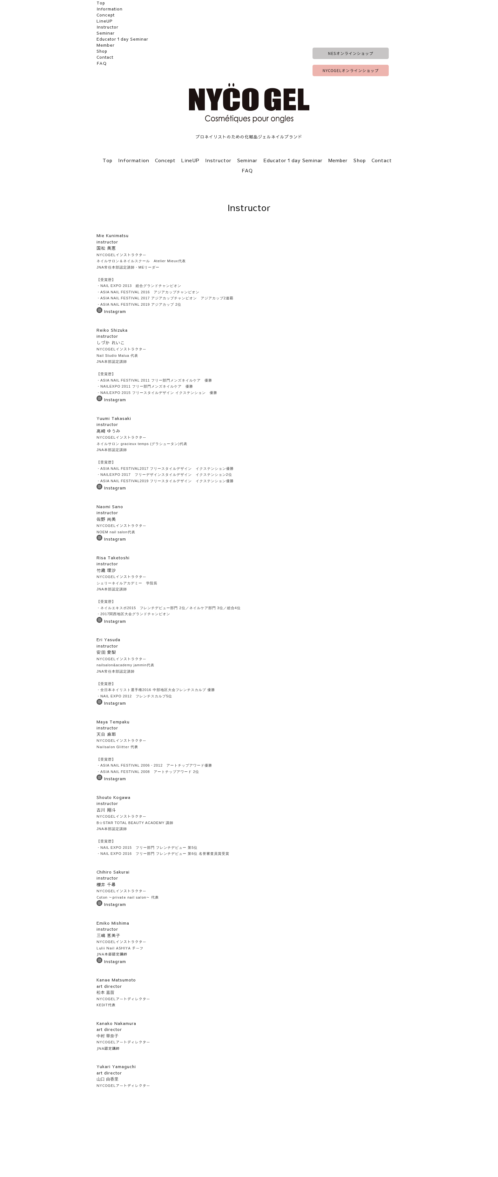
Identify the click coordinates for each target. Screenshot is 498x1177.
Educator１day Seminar (122, 39)
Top (101, 3)
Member (106, 45)
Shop (102, 51)
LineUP (105, 21)
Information (110, 9)
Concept (106, 15)
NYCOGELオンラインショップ (351, 70)
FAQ (102, 63)
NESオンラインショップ (351, 53)
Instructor (107, 27)
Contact (105, 57)
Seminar (106, 33)
